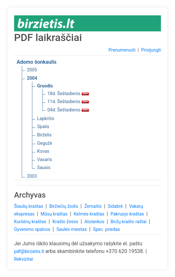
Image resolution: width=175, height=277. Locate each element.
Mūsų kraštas (55, 213)
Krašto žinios (65, 221)
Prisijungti (151, 50)
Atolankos (95, 221)
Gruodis (45, 85)
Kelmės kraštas (89, 213)
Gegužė (44, 143)
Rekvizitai (23, 259)
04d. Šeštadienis (68, 109)
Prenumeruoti (121, 50)
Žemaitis (93, 206)
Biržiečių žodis (64, 206)
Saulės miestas (72, 229)
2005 (32, 69)
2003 (32, 176)
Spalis (43, 126)
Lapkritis (45, 118)
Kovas (43, 151)
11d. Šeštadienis (68, 101)
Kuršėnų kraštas (30, 221)
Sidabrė (116, 206)
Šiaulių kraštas (29, 206)
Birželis (44, 134)
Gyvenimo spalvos (33, 229)
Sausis (44, 167)
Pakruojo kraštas (127, 213)
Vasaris (44, 159)
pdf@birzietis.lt (29, 251)
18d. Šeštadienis (68, 93)
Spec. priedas (106, 229)
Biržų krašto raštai (129, 221)
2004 (32, 78)
